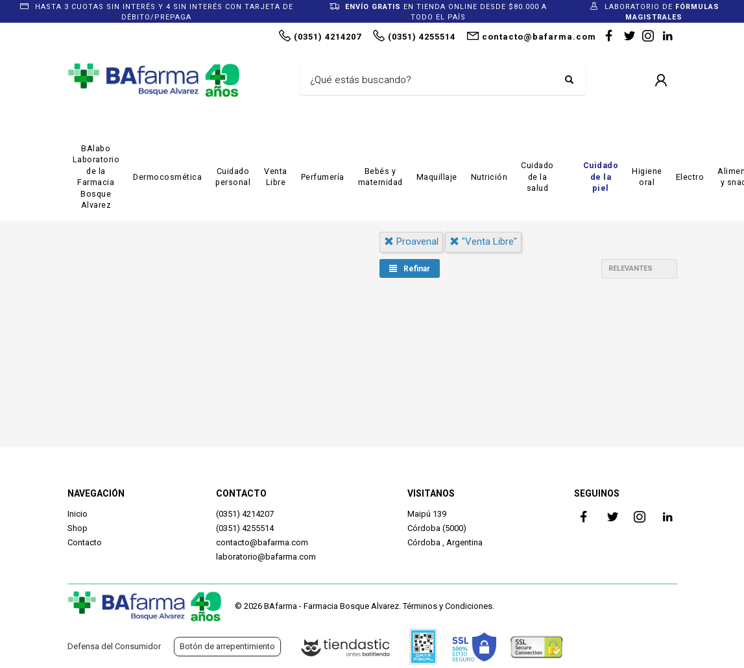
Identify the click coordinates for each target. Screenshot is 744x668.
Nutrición (489, 177)
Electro (690, 177)
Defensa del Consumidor (114, 646)
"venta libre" (483, 241)
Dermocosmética (167, 177)
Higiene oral (647, 177)
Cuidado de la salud (537, 176)
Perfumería (322, 177)
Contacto (84, 542)
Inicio (77, 514)
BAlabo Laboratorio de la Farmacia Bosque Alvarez (96, 176)
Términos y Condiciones (447, 606)
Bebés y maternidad (380, 177)
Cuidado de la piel (601, 176)
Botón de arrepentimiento (227, 646)
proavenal (411, 241)
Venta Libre (275, 177)
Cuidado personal (232, 177)
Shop (77, 528)
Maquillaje (436, 177)
